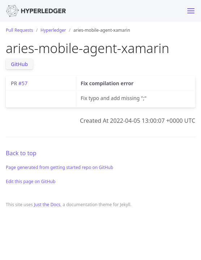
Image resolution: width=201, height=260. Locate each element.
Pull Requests (19, 30)
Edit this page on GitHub (30, 181)
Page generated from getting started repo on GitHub (59, 167)
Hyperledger (53, 30)
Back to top (21, 153)
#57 (22, 83)
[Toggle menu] (191, 11)
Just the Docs (47, 205)
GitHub (19, 64)
